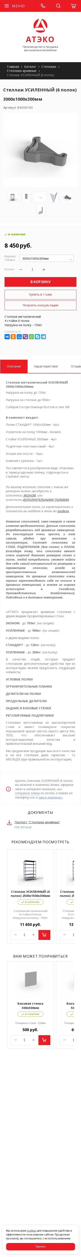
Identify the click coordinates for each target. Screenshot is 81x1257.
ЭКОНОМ (29, 495)
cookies (31, 1230)
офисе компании (51, 797)
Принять (40, 1246)
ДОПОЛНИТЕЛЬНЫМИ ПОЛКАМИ (46, 500)
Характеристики (46, 366)
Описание (14, 366)
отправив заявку (27, 793)
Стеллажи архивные (22, 71)
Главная (13, 67)
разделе (63, 511)
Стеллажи (48, 67)
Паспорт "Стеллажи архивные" (37, 822)
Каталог (30, 67)
